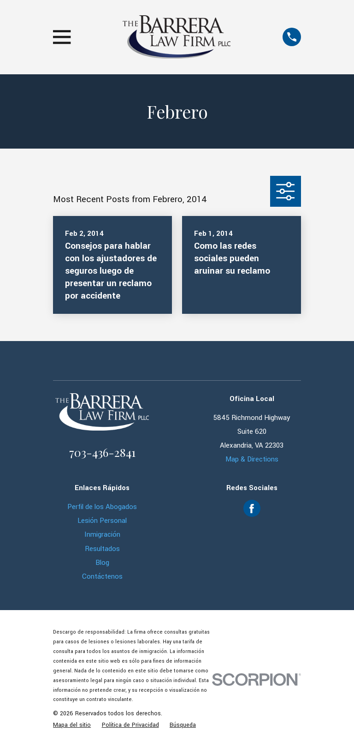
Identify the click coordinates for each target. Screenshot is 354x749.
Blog (102, 562)
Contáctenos (102, 576)
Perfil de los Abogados (102, 507)
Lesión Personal (102, 520)
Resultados (102, 549)
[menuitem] (72, 725)
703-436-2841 (102, 452)
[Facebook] (251, 508)
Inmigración (102, 534)
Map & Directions (251, 459)
